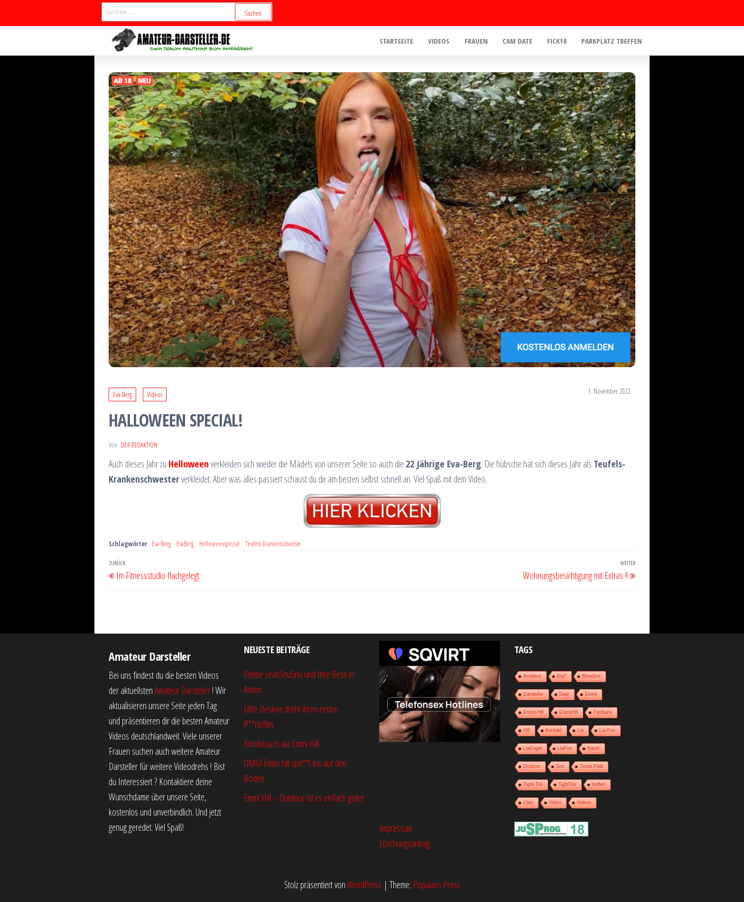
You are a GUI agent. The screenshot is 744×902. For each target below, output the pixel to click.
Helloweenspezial (219, 543)
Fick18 (557, 41)
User (528, 802)
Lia (580, 730)
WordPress (364, 884)
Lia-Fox (607, 730)
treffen (598, 784)
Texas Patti (591, 766)
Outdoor (531, 766)
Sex (560, 766)
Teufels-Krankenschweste (273, 543)
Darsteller (533, 694)
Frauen (478, 41)
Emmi (591, 694)
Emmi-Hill (533, 712)
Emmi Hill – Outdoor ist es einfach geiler (304, 797)
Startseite (400, 41)
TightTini (567, 784)
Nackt (593, 748)
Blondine (591, 676)
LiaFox (565, 748)
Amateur (532, 676)
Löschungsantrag (404, 843)
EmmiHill (568, 712)
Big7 (562, 676)
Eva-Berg (122, 394)
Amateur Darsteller (182, 690)
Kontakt (554, 730)
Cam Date (519, 41)
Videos (441, 41)
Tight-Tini (533, 784)
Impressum (395, 828)
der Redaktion (139, 444)
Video (555, 802)
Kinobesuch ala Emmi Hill (281, 743)
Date (564, 694)
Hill (526, 730)
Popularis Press (436, 884)
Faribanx (603, 712)
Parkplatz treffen (612, 41)
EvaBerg (185, 543)
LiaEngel (532, 748)
